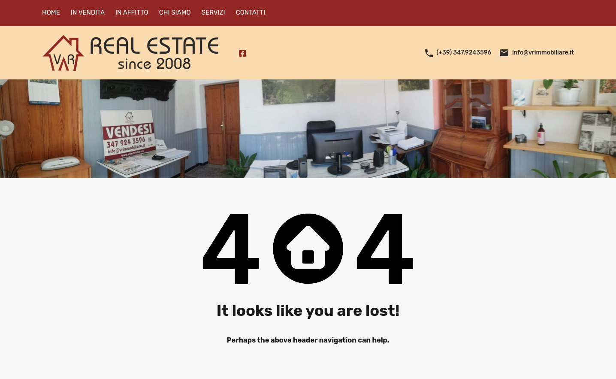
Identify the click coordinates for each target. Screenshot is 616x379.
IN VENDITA (88, 12)
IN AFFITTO (131, 12)
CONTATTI (251, 12)
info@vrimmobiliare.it (543, 52)
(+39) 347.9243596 (464, 52)
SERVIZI (213, 12)
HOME (51, 12)
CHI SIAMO (175, 12)
